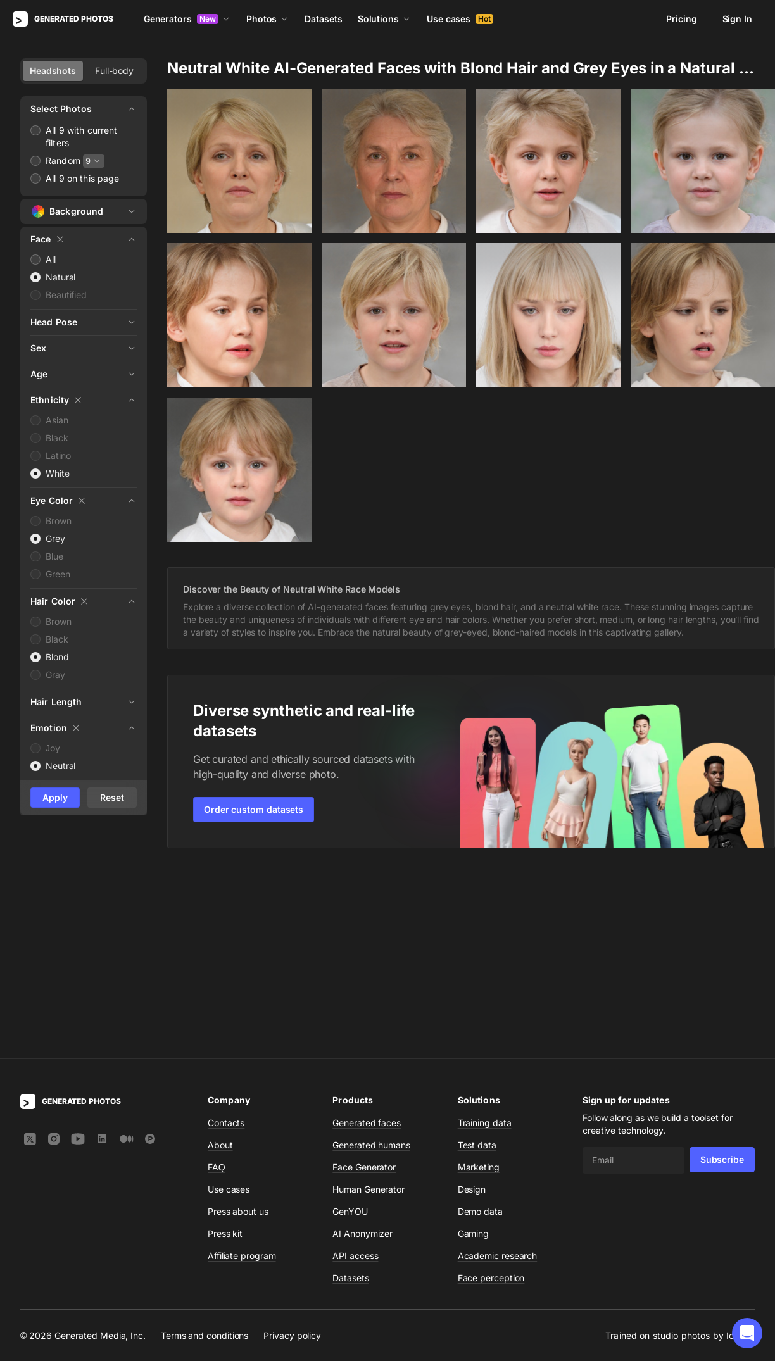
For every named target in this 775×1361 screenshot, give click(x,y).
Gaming (473, 1048)
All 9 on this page (83, 178)
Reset (112, 797)
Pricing (681, 18)
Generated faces (366, 937)
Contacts (226, 937)
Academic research (498, 1070)
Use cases (460, 18)
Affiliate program (242, 1070)
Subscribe (722, 974)
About (220, 960)
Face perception (491, 1093)
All (51, 259)
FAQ (216, 982)
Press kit (225, 1048)
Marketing (479, 982)
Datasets (323, 18)
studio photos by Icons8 (704, 1150)
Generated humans (371, 960)
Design (472, 1004)
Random (63, 160)
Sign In (737, 18)
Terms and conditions (204, 1150)
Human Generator (368, 1004)
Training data (485, 937)
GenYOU (350, 1026)
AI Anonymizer (362, 1048)
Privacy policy (292, 1150)
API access (355, 1070)
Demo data (480, 1026)
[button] (747, 1333)
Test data (477, 960)
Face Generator (364, 982)
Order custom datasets (253, 809)
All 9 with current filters (82, 136)
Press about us (238, 1026)
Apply (55, 797)
